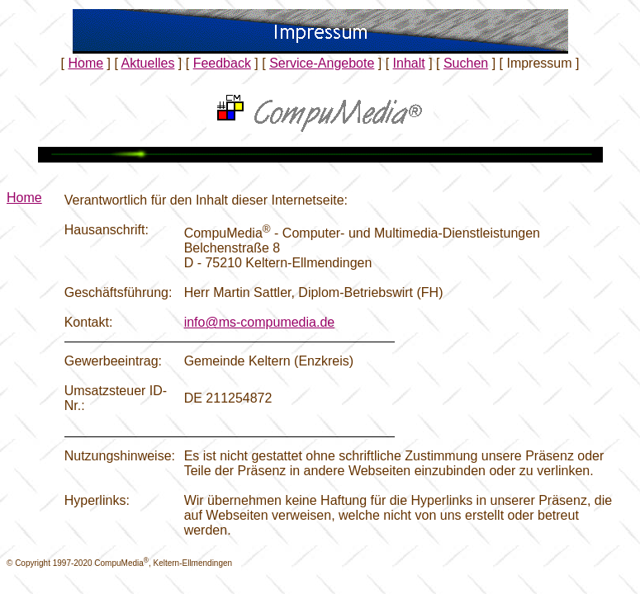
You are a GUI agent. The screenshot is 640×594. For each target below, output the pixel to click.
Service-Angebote (321, 63)
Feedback (222, 63)
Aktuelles (147, 63)
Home (85, 63)
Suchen (465, 63)
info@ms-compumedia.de (259, 322)
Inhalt (409, 63)
